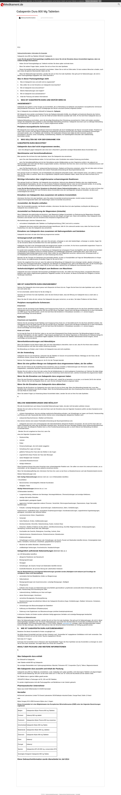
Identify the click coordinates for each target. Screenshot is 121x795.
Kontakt (78, 794)
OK (100, 1)
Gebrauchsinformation (27, 18)
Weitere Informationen (92, 1)
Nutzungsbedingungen (52, 794)
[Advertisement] (8, 81)
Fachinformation (46, 18)
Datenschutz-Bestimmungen (67, 794)
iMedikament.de (12, 4)
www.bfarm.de (67, 623)
